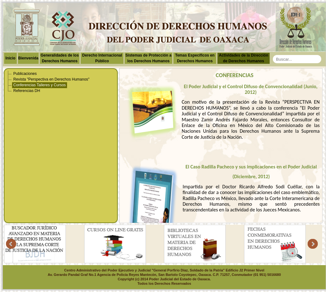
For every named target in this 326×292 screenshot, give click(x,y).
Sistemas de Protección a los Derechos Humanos (148, 58)
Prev (11, 244)
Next (313, 244)
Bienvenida (28, 58)
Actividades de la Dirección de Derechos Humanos (243, 58)
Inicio (10, 58)
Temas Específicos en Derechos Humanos (195, 58)
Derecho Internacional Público (102, 58)
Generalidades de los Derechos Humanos (60, 58)
